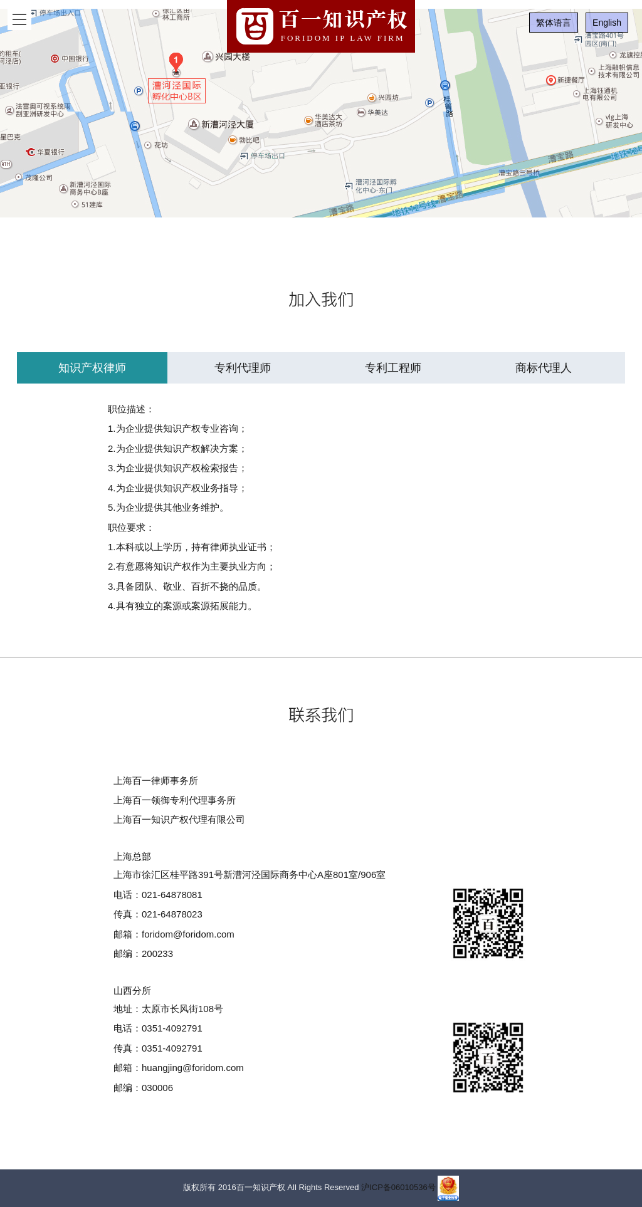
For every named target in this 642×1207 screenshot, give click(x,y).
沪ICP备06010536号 (398, 1188)
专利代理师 (242, 368)
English (606, 23)
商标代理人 (543, 368)
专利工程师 (393, 368)
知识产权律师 (92, 368)
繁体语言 (553, 23)
